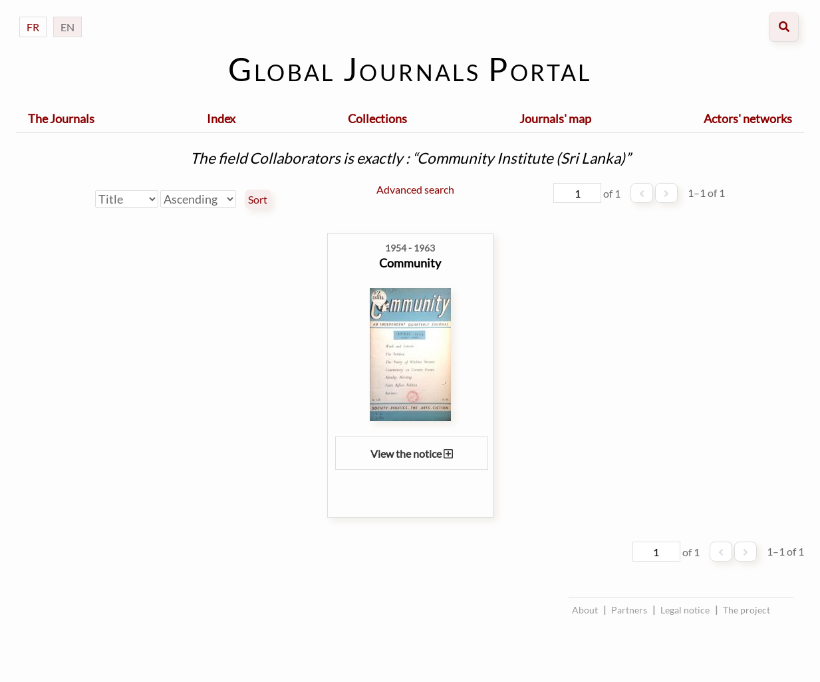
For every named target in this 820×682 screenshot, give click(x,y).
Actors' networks (748, 118)
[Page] (577, 193)
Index (221, 118)
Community (410, 263)
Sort (257, 199)
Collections (377, 118)
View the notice (411, 453)
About (585, 609)
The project (746, 609)
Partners (629, 609)
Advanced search (415, 189)
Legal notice (685, 609)
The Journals (61, 118)
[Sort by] (126, 199)
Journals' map (555, 118)
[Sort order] (198, 199)
